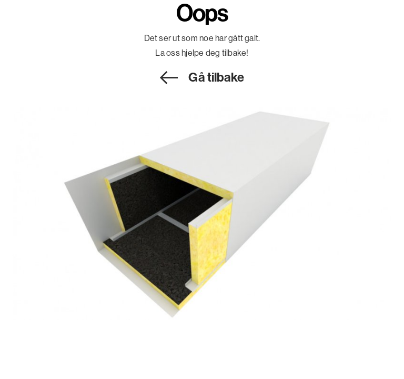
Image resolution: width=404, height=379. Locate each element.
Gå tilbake (216, 77)
